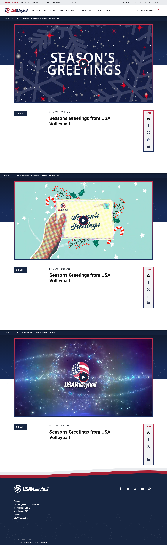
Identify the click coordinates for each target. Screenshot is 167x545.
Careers (17, 514)
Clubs (66, 2)
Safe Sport (145, 2)
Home (6, 19)
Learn (61, 10)
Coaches (25, 2)
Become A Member (145, 10)
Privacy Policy (28, 539)
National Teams (40, 10)
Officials (46, 2)
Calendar (71, 10)
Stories (82, 10)
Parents (35, 2)
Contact (157, 2)
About (109, 10)
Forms (135, 2)
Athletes (57, 2)
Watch (92, 10)
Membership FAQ (21, 511)
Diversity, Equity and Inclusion (26, 504)
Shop (100, 10)
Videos (15, 19)
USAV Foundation (21, 518)
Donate (126, 2)
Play (52, 10)
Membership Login (22, 508)
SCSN (74, 2)
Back (20, 113)
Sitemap (17, 539)
